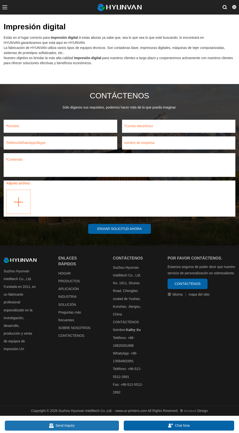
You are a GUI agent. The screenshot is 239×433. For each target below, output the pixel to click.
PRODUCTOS (69, 281)
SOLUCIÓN (67, 305)
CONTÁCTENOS (71, 336)
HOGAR (64, 274)
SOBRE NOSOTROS (74, 328)
